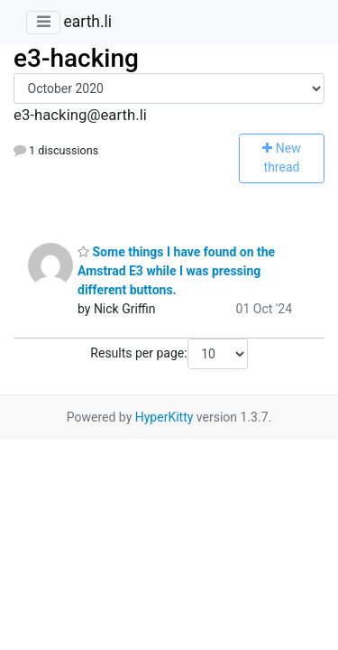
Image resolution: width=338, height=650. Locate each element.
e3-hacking (76, 58)
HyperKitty (164, 417)
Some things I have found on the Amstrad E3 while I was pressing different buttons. (176, 271)
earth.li (87, 22)
